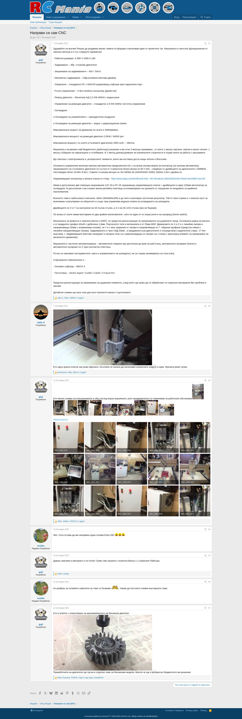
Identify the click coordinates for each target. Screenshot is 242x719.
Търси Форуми (55, 22)
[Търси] (205, 17)
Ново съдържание (55, 17)
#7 (209, 608)
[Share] (205, 43)
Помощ (203, 710)
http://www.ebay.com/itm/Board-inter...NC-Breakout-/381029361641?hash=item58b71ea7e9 (158, 178)
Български (37, 710)
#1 (209, 43)
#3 (209, 380)
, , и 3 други (70, 298)
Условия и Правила (174, 710)
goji (34, 37)
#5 (209, 555)
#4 (209, 529)
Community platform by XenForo (107, 716)
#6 (209, 582)
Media (75, 17)
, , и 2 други (71, 521)
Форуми (36, 17)
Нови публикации (38, 22)
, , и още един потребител (80, 678)
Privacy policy (192, 710)
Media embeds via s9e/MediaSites (145, 716)
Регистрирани (93, 17)
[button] (68, 17)
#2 (209, 306)
